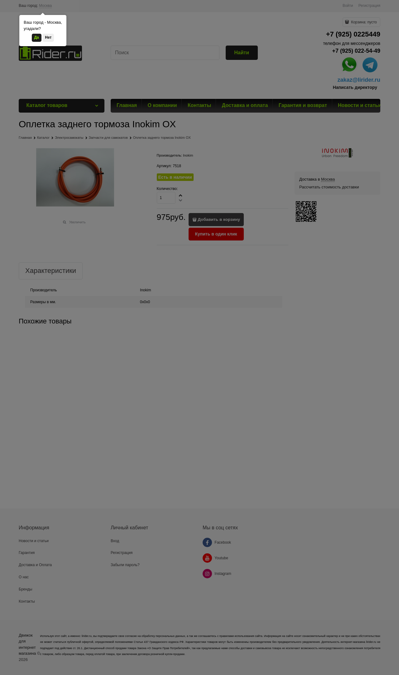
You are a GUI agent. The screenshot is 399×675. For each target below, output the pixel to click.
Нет (48, 37)
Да (36, 37)
